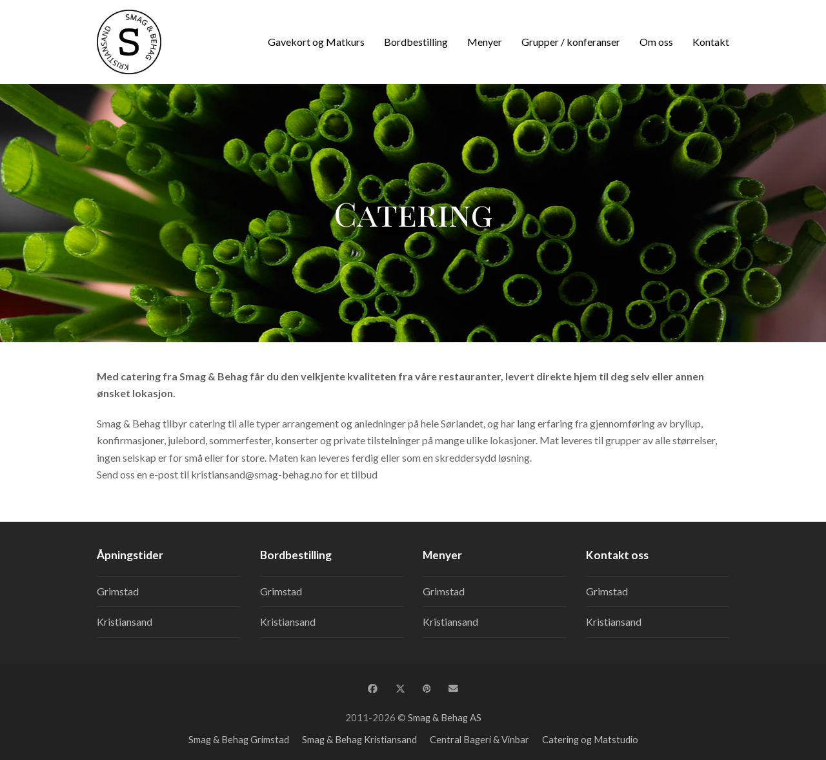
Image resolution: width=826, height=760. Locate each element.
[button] (373, 688)
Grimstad (118, 591)
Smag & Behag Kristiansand (359, 739)
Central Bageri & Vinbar (479, 739)
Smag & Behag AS (444, 717)
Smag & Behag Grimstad (238, 739)
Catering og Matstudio (590, 739)
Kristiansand (124, 621)
